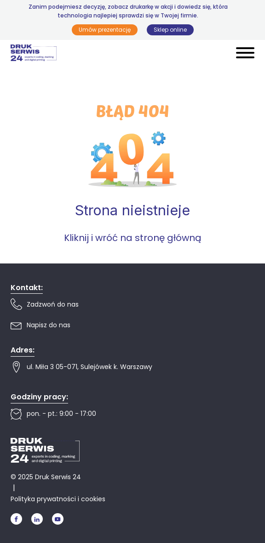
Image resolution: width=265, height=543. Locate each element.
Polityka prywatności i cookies (58, 499)
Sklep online (170, 30)
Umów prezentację (105, 30)
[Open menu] (245, 52)
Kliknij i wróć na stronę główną (133, 237)
